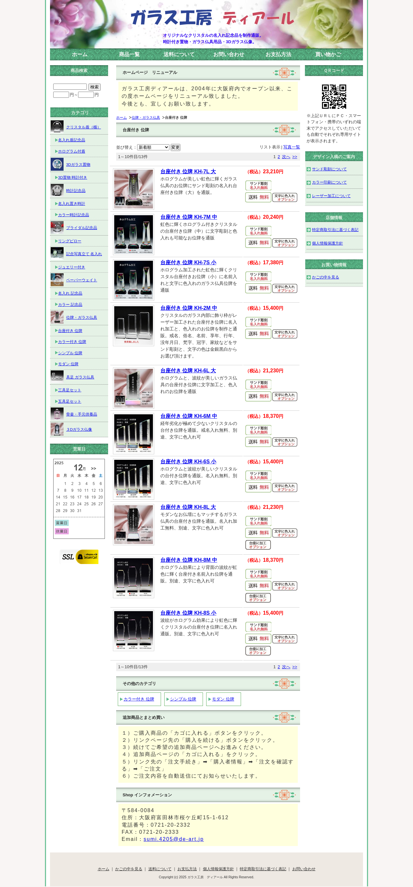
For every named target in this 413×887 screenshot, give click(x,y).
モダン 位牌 (223, 699)
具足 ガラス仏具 (72, 376)
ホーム (79, 54)
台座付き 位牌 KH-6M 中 (188, 416)
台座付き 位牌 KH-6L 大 (188, 370)
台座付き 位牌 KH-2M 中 (188, 308)
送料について (179, 54)
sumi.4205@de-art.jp (174, 839)
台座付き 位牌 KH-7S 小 (188, 262)
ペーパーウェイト (74, 279)
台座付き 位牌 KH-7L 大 (188, 171)
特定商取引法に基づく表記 (335, 229)
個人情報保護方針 (327, 243)
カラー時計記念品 (73, 215)
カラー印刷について (329, 182)
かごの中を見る (325, 277)
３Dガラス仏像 (71, 429)
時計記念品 (68, 190)
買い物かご (328, 54)
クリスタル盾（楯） (76, 126)
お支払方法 (278, 54)
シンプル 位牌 (183, 699)
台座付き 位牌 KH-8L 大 (188, 507)
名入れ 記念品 (70, 293)
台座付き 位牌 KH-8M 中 (188, 560)
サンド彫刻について (329, 169)
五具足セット (69, 401)
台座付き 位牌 (70, 330)
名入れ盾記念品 (71, 140)
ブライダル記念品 (74, 227)
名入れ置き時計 (71, 203)
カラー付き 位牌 (139, 699)
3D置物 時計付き (72, 177)
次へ (286, 156)
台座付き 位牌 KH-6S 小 (188, 461)
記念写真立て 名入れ (76, 253)
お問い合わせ (228, 54)
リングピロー (69, 241)
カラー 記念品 (70, 304)
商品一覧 (129, 54)
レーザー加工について (331, 196)
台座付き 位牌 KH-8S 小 (188, 613)
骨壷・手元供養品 (74, 414)
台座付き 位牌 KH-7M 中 (188, 217)
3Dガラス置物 (70, 164)
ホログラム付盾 (71, 151)
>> (294, 156)
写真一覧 (291, 147)
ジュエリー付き (71, 267)
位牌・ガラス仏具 (146, 117)
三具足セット (69, 390)
